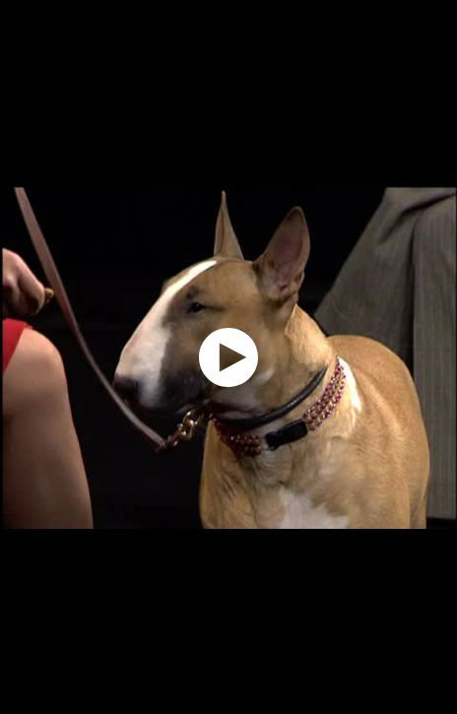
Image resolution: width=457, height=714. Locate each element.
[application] (228, 357)
